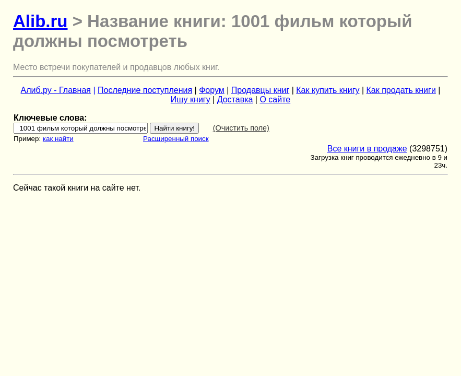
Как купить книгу (327, 90)
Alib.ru (40, 21)
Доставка (235, 99)
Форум (211, 90)
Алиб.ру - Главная (56, 90)
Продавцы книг (260, 90)
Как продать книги (401, 90)
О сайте (274, 99)
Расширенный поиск (176, 139)
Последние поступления (145, 90)
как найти (58, 139)
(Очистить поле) (241, 128)
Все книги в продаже (367, 148)
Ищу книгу (190, 99)
